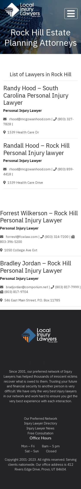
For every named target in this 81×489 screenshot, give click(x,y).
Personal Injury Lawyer (22, 110)
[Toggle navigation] (71, 13)
